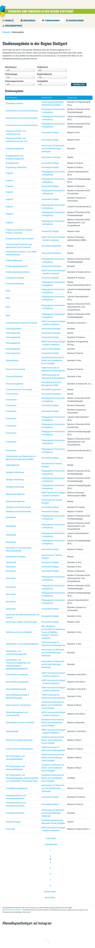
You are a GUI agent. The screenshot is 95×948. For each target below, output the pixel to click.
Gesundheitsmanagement (17, 674)
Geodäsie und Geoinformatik (18, 507)
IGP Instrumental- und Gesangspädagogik (15, 757)
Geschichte (10, 567)
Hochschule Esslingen (51, 157)
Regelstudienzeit (44, 74)
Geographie (11, 517)
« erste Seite (50, 838)
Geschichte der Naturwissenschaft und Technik (22, 616)
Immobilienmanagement (16, 788)
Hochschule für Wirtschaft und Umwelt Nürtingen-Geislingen (52, 148)
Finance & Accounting (15, 369)
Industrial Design (13, 822)
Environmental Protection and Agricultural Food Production (19, 246)
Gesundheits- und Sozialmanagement (22, 644)
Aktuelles (9, 20)
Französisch (11, 399)
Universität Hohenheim (51, 246)
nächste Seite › (50, 891)
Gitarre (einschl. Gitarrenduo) (18, 705)
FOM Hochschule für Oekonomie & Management (53, 369)
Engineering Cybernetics (16, 167)
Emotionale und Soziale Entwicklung (22, 111)
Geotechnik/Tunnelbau (16, 556)
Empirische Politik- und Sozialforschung (16, 132)
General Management (15, 494)
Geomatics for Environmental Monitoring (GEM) (18, 549)
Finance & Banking (14, 376)
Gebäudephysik (12, 465)
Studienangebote (52, 20)
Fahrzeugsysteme (13, 328)
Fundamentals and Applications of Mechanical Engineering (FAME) (21, 457)
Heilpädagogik (12, 731)
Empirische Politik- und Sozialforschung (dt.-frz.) (17, 139)
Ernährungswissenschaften (18, 272)
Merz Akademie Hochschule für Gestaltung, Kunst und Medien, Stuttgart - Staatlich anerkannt (53, 632)
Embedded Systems (14, 103)
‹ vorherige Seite (50, 844)
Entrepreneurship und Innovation (20, 238)
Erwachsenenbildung (15, 283)
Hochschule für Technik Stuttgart (51, 465)
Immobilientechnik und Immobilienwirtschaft (16, 797)
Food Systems (12, 394)
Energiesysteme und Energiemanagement (15, 157)
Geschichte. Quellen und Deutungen (21, 622)
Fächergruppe (11, 74)
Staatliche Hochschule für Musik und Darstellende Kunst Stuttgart (52, 360)
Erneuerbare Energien (15, 278)
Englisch (9, 173)
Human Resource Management (19, 749)
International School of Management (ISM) (51, 383)
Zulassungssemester (14, 81)
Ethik (8, 291)
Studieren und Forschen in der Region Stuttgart (41, 11)
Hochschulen (29, 20)
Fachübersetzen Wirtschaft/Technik (21, 323)
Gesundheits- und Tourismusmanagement (16, 652)
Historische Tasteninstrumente (19, 740)
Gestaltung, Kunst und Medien (19, 632)
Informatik (10, 829)
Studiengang (11, 97)
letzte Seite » (50, 897)
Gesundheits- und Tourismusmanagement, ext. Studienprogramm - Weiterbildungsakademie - (18, 664)
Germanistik (11, 562)
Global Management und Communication (16, 713)
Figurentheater (12, 360)
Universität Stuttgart (50, 132)
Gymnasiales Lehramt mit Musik (20, 722)
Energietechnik (12, 163)
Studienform (42, 67)
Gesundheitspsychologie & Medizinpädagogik (17, 696)
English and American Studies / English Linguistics (19, 231)
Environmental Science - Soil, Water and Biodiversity (21, 253)
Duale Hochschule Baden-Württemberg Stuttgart (52, 103)
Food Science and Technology (19, 389)
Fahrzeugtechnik (13, 333)
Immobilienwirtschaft (15, 813)
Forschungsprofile (13, 25)
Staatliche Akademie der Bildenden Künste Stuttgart (53, 821)
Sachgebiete (42, 81)
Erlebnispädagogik (14, 260)
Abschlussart (11, 67)
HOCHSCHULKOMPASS (13, 910)
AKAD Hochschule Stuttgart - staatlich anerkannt (53, 238)
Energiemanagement (15, 148)
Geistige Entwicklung (15, 472)
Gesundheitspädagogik (16, 689)
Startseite (6, 32)
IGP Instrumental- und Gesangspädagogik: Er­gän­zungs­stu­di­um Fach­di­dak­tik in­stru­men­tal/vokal (22, 778)
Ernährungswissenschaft (16, 266)
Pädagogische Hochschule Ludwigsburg (53, 110)
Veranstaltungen (76, 20)
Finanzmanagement (14, 384)
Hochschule (46, 97)
